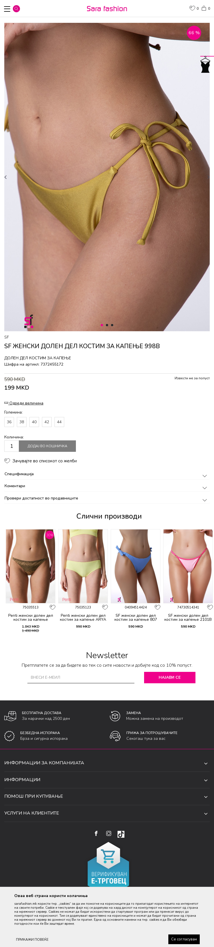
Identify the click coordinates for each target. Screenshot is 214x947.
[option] (107, 177)
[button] (16, 8)
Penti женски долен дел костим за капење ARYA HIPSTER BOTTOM (83, 620)
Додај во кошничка (47, 446)
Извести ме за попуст (192, 378)
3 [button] (113, 325)
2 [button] (108, 325)
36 (9, 422)
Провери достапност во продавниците (107, 498)
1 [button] (103, 325)
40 (34, 422)
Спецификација (107, 474)
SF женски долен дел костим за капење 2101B (188, 618)
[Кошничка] (205, 8)
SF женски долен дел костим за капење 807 (135, 618)
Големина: (13, 412)
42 (47, 422)
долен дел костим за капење (37, 358)
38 (21, 422)
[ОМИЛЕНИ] (194, 8)
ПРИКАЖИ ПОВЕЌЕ (32, 939)
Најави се (170, 677)
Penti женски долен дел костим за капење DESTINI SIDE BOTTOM (30, 620)
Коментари (107, 486)
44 (59, 422)
